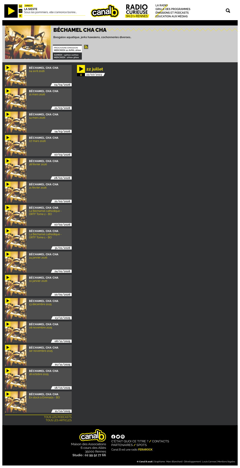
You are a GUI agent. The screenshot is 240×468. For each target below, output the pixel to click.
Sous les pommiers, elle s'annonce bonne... (50, 12)
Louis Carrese (209, 461)
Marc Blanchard (174, 461)
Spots (141, 445)
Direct (28, 6)
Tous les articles (59, 420)
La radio (162, 5)
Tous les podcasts (58, 417)
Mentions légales (226, 461)
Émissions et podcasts (172, 12)
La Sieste (30, 9)
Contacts (160, 441)
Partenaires (122, 445)
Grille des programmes (173, 9)
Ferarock (145, 449)
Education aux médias (172, 16)
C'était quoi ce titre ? (129, 441)
